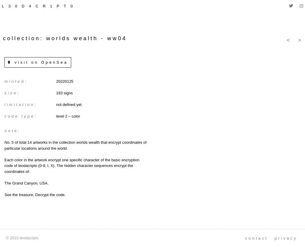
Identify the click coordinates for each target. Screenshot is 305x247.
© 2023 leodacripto (22, 238)
